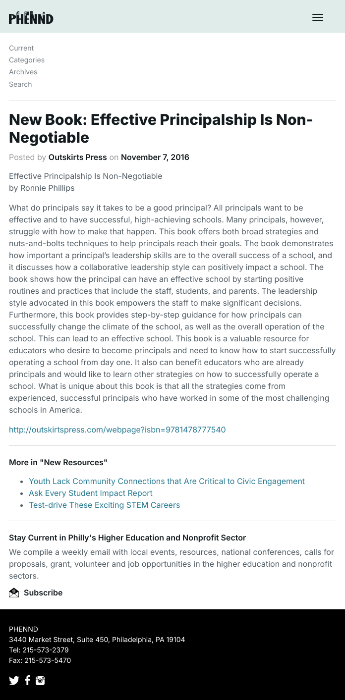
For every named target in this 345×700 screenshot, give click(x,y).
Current (21, 48)
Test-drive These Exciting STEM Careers (104, 505)
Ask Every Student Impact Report (91, 493)
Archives (23, 72)
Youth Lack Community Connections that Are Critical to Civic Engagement (167, 481)
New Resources (73, 462)
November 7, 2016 (155, 157)
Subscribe (35, 592)
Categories (27, 60)
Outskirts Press (78, 157)
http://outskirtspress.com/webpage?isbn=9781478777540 (117, 429)
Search (20, 84)
